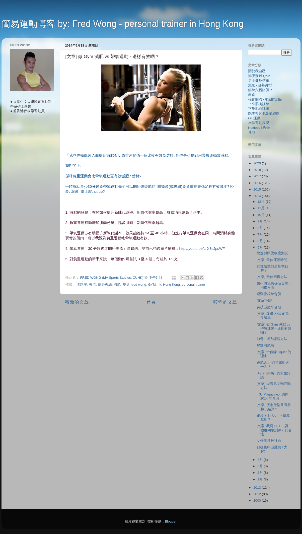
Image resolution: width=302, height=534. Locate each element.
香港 (92, 284)
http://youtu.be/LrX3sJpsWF (202, 249)
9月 (260, 221)
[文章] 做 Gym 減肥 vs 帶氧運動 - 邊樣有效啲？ (274, 328)
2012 (257, 494)
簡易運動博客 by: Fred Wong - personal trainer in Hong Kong (122, 24)
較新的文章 (77, 302)
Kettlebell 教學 (259, 128)
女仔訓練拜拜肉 (269, 441)
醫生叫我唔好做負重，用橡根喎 (274, 285)
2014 (257, 196)
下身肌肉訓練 (258, 109)
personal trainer (193, 284)
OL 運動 (254, 118)
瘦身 (126, 284)
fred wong (138, 284)
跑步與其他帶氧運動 (264, 113)
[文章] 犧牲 (265, 300)
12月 (261, 201)
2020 (257, 163)
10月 (261, 215)
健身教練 (105, 284)
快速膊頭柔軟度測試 (272, 253)
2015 (257, 189)
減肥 (117, 284)
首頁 (151, 302)
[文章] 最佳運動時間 (272, 260)
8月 (260, 228)
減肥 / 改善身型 (260, 85)
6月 (260, 241)
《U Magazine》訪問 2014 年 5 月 (273, 396)
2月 (260, 472)
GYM (152, 284)
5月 (260, 247)
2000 (257, 500)
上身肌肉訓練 (258, 104)
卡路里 (82, 284)
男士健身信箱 (258, 80)
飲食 (251, 95)
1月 (260, 479)
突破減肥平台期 (269, 307)
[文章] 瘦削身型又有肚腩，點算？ (274, 407)
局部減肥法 (265, 345)
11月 (261, 208)
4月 (260, 460)
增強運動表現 (258, 123)
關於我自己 (257, 71)
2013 (257, 487)
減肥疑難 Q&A (259, 76)
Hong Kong (171, 284)
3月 (260, 466)
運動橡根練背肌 (269, 294)
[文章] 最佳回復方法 (272, 277)
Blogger (170, 521)
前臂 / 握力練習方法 (272, 339)
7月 (260, 234)
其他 (251, 132)
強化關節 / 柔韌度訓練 (265, 99)
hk (159, 284)
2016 (257, 183)
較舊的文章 (225, 302)
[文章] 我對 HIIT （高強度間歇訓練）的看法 (274, 430)
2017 (257, 176)
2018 (257, 170)
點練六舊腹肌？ (260, 90)
